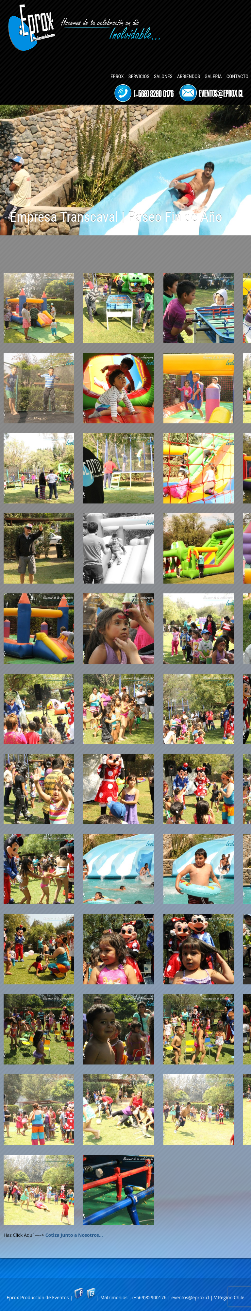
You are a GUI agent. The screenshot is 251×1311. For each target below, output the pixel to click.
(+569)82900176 (149, 1297)
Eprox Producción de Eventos (38, 1297)
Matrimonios (113, 1297)
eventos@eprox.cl (190, 1297)
